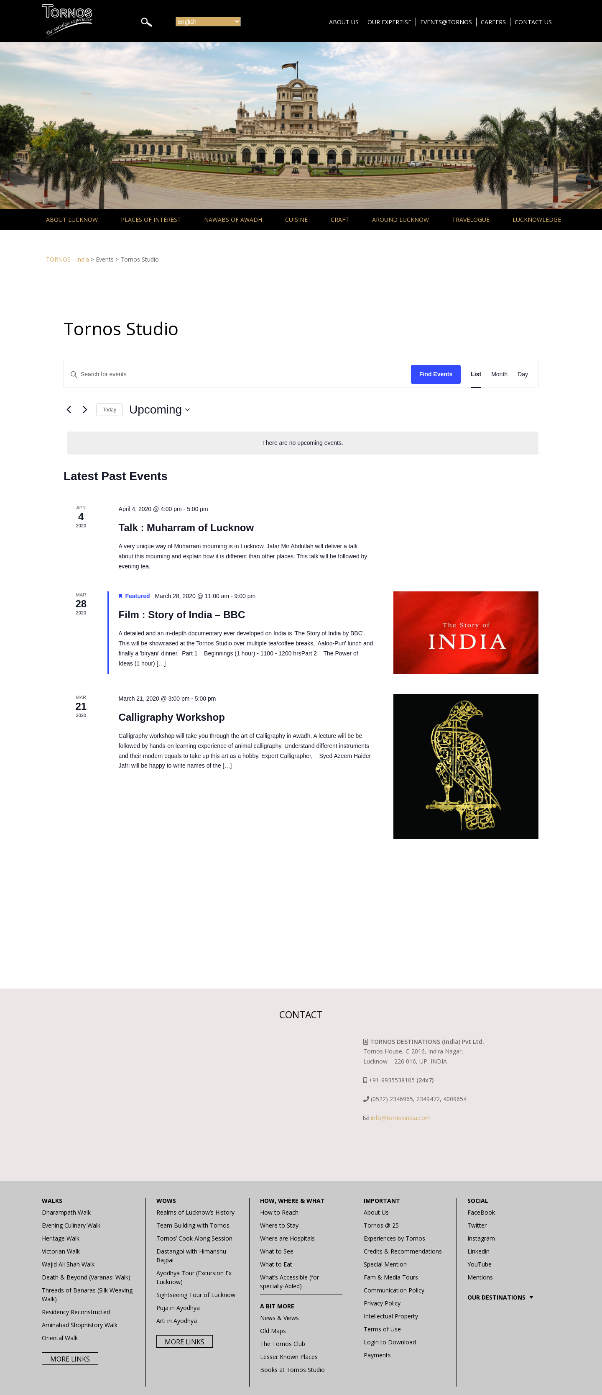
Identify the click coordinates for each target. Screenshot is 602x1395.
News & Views (279, 1318)
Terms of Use (382, 1329)
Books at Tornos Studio (292, 1370)
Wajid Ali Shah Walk (68, 1264)
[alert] (302, 443)
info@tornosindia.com (401, 1118)
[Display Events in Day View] (523, 374)
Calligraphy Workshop (172, 717)
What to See (276, 1251)
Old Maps (273, 1331)
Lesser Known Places (289, 1357)
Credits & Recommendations (403, 1251)
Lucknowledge (537, 220)
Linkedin (478, 1251)
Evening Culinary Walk (71, 1225)
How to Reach (279, 1212)
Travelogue (471, 220)
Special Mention (385, 1264)
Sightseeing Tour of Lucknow (195, 1295)
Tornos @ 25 (381, 1225)
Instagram (481, 1238)
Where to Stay (279, 1225)
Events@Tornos (446, 22)
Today (109, 410)
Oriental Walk (60, 1338)
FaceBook (481, 1212)
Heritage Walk (60, 1238)
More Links (70, 1359)
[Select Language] (208, 21)
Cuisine (296, 220)
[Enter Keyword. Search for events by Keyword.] (237, 374)
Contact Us (533, 22)
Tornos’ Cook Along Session (194, 1238)
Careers (493, 22)
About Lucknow (72, 220)
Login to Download (390, 1342)
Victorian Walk (61, 1251)
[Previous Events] (69, 410)
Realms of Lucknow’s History (195, 1212)
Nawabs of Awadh (233, 220)
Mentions (480, 1277)
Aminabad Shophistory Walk (79, 1325)
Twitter (477, 1225)
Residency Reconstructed (76, 1312)
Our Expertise (389, 22)
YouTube (479, 1264)
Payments (377, 1355)
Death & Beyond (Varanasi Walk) (86, 1277)
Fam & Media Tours (391, 1277)
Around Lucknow (400, 220)
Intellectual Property (391, 1316)
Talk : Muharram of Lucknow (186, 527)
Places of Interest (151, 220)
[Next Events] (85, 410)
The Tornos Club (282, 1344)
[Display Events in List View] (476, 374)
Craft (340, 220)
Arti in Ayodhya (176, 1321)
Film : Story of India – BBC (182, 614)
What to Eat (276, 1264)
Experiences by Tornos (394, 1238)
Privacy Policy (382, 1303)
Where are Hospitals (287, 1238)
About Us (344, 22)
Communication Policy (394, 1290)
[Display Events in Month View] (499, 374)
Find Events (435, 374)
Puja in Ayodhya (178, 1308)
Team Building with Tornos (193, 1225)
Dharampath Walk (66, 1212)
